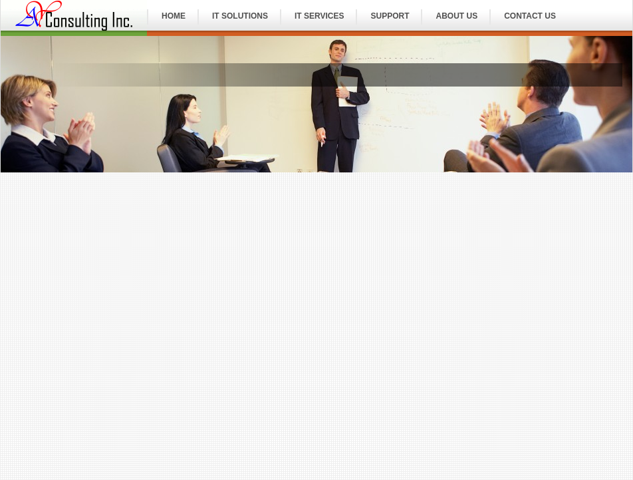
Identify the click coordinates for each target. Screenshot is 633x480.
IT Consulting (74, 15)
